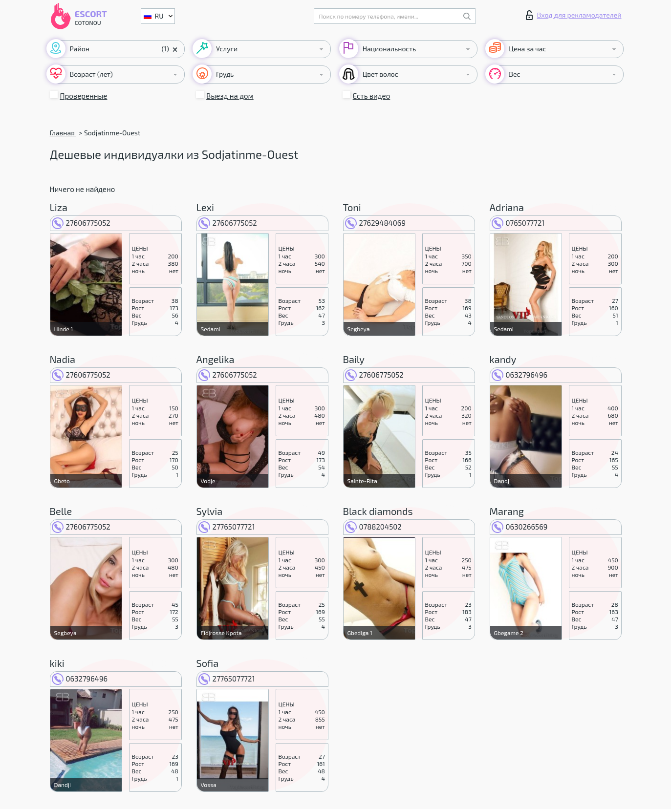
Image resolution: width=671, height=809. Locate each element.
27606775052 (81, 222)
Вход (574, 15)
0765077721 (518, 222)
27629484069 (375, 222)
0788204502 (373, 526)
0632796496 (520, 374)
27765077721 (226, 526)
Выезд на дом (230, 95)
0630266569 (520, 526)
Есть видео (371, 95)
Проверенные (84, 95)
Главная (63, 132)
